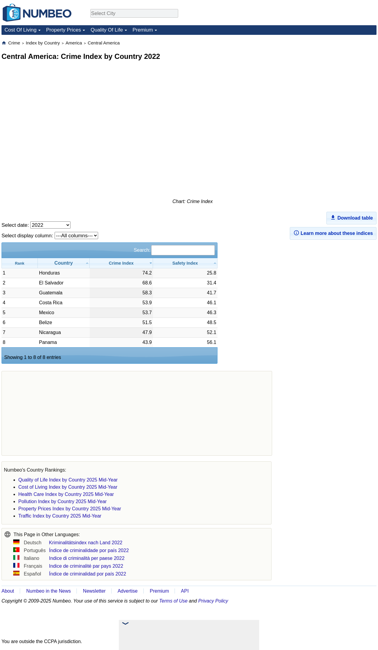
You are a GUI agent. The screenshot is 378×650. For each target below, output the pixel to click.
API (185, 591)
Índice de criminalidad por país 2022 (87, 573)
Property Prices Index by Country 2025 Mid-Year (69, 508)
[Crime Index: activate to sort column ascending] (121, 263)
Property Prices (63, 30)
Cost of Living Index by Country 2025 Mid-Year (67, 487)
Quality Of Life (107, 30)
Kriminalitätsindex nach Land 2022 (85, 542)
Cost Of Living (20, 30)
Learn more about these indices (333, 233)
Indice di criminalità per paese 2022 (86, 558)
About (8, 591)
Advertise (128, 591)
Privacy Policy (213, 600)
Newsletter (94, 591)
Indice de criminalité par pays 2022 (86, 566)
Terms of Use (173, 600)
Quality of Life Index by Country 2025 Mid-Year (68, 479)
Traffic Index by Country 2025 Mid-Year (59, 515)
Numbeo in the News (48, 591)
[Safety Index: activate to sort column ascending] (185, 263)
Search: (174, 250)
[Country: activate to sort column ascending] (64, 263)
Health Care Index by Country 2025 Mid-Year (66, 494)
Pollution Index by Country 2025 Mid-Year (62, 501)
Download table (351, 217)
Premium (143, 30)
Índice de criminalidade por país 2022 (89, 550)
